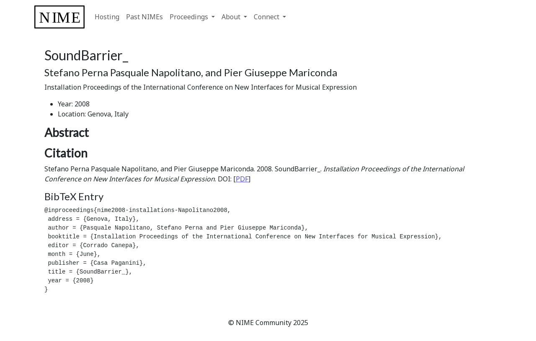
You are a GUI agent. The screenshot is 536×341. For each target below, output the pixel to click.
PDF (242, 178)
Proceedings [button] (190, 16)
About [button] (232, 16)
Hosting (107, 16)
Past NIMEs (144, 16)
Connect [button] (267, 16)
